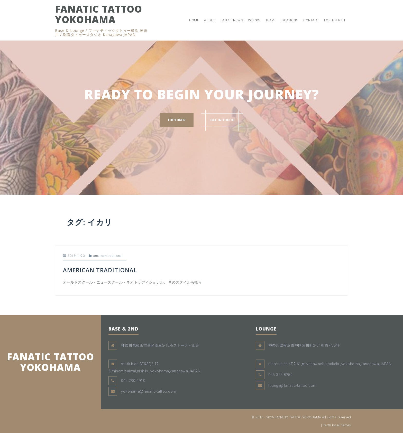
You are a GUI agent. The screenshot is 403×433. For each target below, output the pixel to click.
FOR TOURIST (335, 20)
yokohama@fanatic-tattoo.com (148, 391)
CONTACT (311, 20)
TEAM (269, 20)
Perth (327, 425)
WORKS (254, 20)
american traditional (108, 256)
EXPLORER (176, 120)
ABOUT (209, 20)
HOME (194, 20)
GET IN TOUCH (222, 120)
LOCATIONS (289, 20)
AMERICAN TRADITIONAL (100, 270)
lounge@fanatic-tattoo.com (292, 385)
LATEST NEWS (232, 20)
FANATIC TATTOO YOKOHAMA (98, 14)
